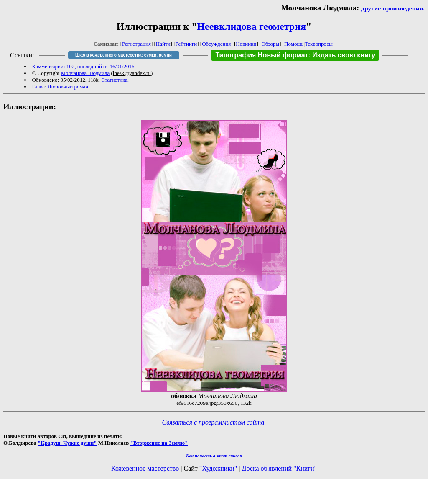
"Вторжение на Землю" (159, 443)
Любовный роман (68, 86)
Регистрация (136, 44)
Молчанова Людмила (85, 73)
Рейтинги (186, 44)
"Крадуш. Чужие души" (67, 443)
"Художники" (218, 468)
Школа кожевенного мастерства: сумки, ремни (123, 55)
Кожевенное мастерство (145, 468)
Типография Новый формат (261, 55)
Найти (163, 44)
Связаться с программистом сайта (213, 422)
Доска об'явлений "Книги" (279, 468)
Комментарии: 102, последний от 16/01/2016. (83, 66)
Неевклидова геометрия (251, 26)
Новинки (246, 44)
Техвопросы (319, 44)
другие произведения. (393, 8)
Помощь (293, 44)
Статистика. (115, 80)
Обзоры (270, 44)
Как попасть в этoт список (214, 455)
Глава (38, 86)
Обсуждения (216, 44)
